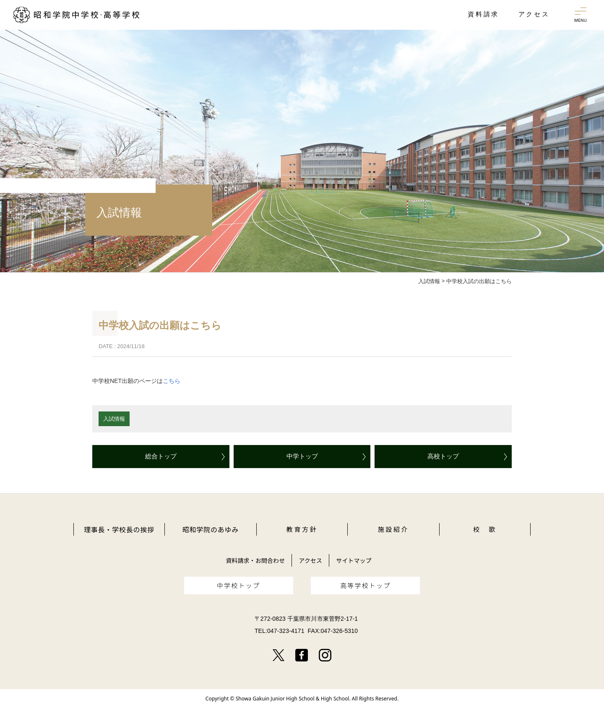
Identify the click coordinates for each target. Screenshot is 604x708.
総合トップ (161, 456)
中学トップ (302, 456)
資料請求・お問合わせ (255, 560)
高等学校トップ (365, 585)
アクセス (310, 560)
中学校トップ (238, 585)
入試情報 (114, 419)
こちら (171, 380)
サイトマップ (354, 560)
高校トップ (443, 456)
